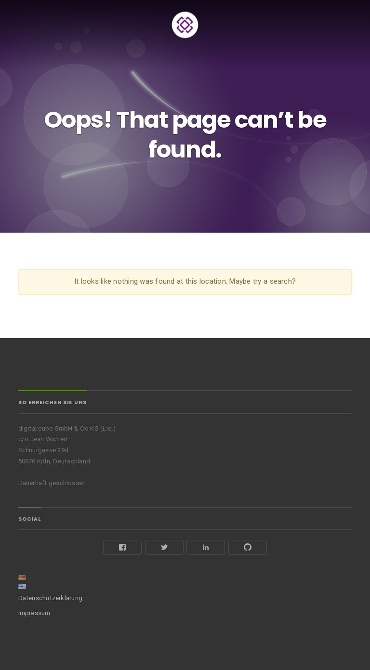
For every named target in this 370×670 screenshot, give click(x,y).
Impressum (34, 613)
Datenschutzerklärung (50, 598)
